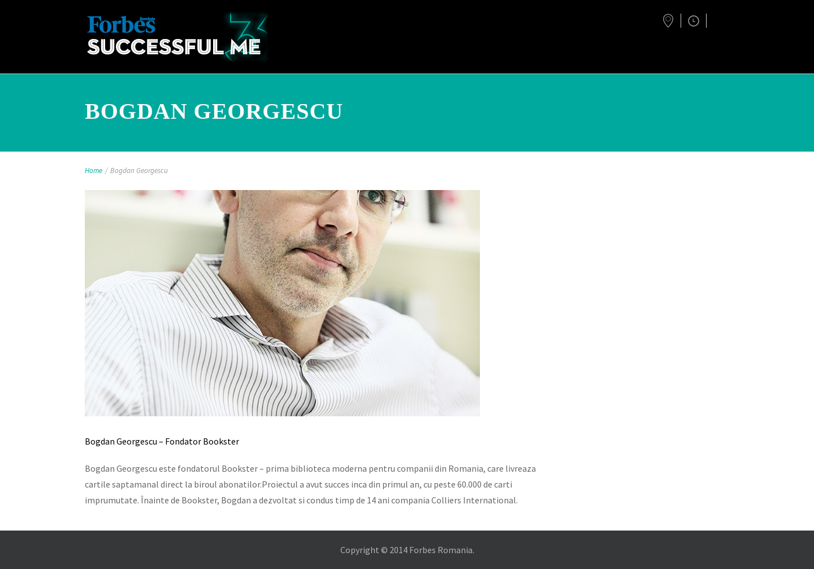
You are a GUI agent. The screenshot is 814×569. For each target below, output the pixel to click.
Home (93, 170)
